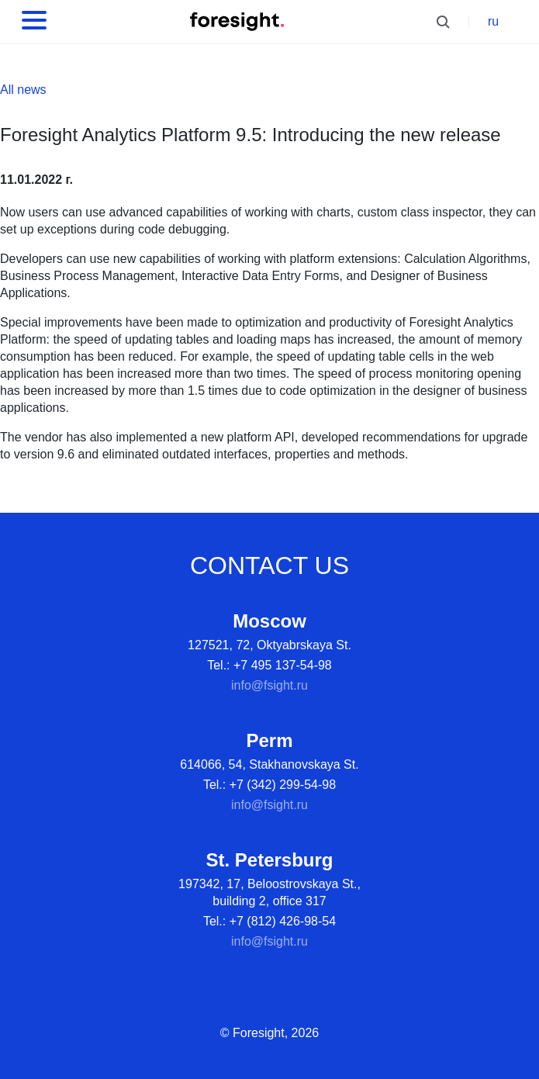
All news (23, 89)
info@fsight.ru (269, 685)
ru (493, 21)
